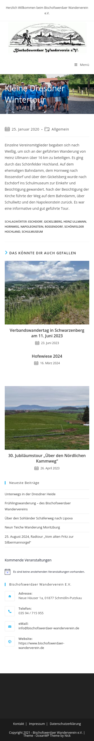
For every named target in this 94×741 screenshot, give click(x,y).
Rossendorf (54, 226)
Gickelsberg (53, 221)
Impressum (37, 724)
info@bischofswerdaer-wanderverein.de (49, 628)
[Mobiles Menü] (81, 64)
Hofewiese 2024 (47, 356)
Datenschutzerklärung (65, 724)
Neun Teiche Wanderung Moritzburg (32, 527)
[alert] (47, 572)
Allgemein (60, 129)
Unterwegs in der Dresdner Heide (30, 494)
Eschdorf (35, 221)
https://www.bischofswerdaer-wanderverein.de (41, 645)
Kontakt (18, 724)
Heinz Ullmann (74, 221)
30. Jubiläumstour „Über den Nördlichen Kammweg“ (47, 458)
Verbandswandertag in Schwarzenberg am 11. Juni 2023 (47, 333)
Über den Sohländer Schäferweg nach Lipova (39, 518)
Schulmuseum (32, 231)
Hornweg (12, 226)
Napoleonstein (32, 226)
